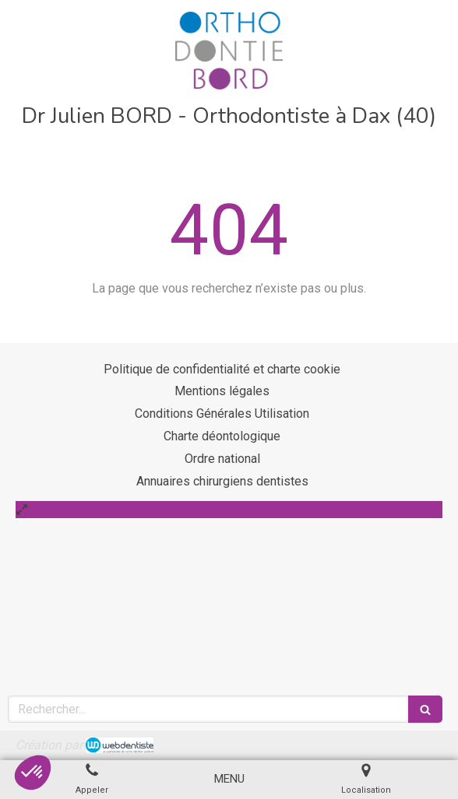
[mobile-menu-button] (229, 779)
